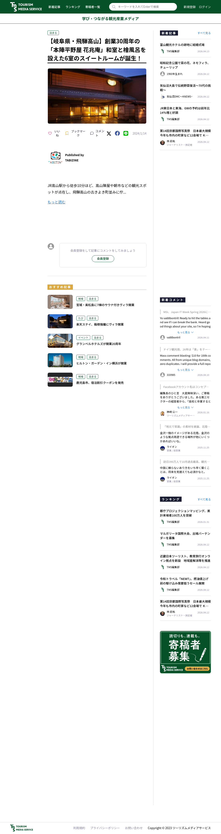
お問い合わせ (134, 828)
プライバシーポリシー (105, 828)
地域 (80, 298)
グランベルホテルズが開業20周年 (98, 344)
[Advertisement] (96, 219)
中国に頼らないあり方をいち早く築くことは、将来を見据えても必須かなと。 (185, 470)
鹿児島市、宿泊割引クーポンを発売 (100, 383)
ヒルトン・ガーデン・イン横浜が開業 (101, 363)
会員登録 (103, 258)
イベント (83, 337)
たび (80, 318)
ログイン (205, 7)
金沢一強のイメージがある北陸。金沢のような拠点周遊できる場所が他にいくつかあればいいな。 (185, 437)
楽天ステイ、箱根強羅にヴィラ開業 (100, 324)
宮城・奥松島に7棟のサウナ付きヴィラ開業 (105, 305)
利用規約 (79, 828)
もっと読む (56, 202)
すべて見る (204, 33)
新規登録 (190, 7)
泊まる (53, 32)
